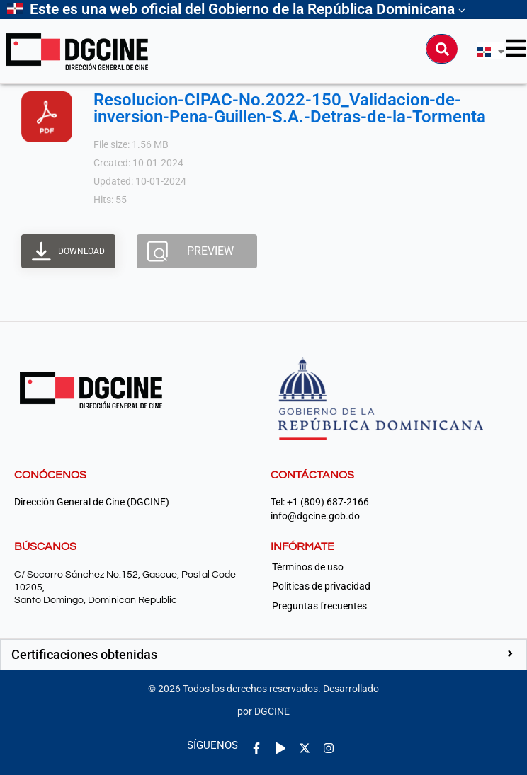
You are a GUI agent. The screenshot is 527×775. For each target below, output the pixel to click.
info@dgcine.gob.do (315, 516)
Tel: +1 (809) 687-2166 (320, 502)
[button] (263, 655)
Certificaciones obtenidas (84, 654)
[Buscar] (442, 49)
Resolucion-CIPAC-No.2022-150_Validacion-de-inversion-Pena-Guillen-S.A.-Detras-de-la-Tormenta (290, 108)
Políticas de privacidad (321, 586)
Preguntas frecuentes (319, 606)
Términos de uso (308, 567)
